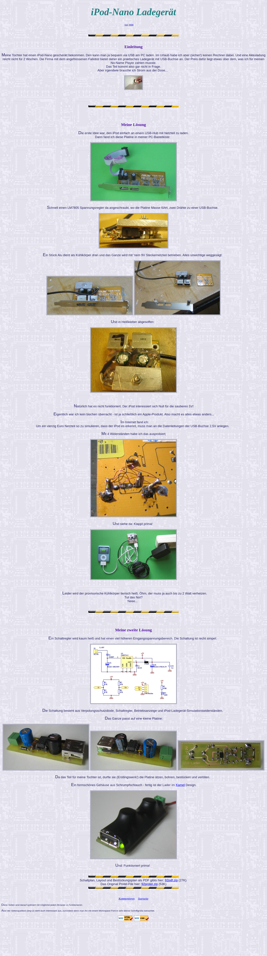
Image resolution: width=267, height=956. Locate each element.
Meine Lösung (133, 124)
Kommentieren (127, 898)
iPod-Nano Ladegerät (133, 12)
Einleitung (133, 46)
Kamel (180, 785)
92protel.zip (149, 884)
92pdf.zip (171, 880)
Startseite (143, 898)
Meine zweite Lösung (133, 630)
